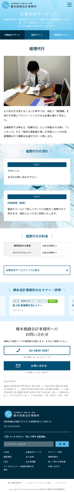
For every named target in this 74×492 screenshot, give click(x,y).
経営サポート (37, 35)
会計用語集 (31, 462)
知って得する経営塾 (57, 462)
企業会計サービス (34, 452)
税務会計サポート (12, 35)
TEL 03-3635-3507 (12, 426)
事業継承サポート (61, 35)
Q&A (6, 462)
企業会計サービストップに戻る (23, 270)
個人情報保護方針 (15, 483)
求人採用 (30, 457)
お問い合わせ (54, 466)
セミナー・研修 (55, 452)
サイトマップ (61, 483)
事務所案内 (53, 457)
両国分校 (30, 466)
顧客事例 (8, 457)
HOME (6, 452)
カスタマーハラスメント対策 (39, 483)
